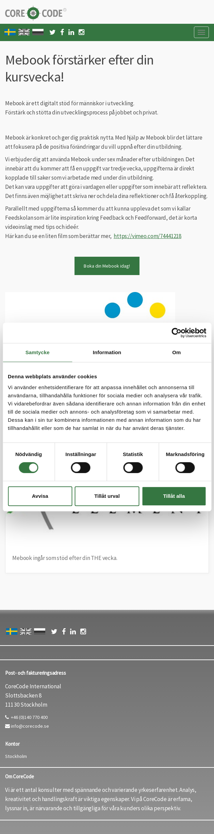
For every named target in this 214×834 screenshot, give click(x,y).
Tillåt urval (107, 496)
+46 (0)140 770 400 (26, 717)
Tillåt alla (174, 496)
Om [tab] (176, 352)
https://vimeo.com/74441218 (147, 236)
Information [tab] (107, 352)
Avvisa (40, 496)
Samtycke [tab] (38, 352)
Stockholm (16, 756)
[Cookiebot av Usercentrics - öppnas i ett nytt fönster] (176, 333)
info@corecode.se (27, 726)
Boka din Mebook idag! (107, 266)
